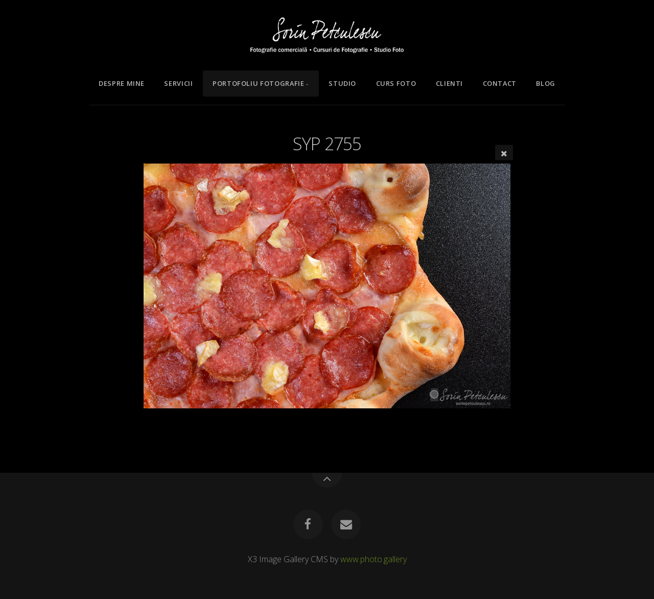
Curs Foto (396, 83)
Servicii (178, 83)
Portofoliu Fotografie (258, 83)
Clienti (449, 83)
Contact (500, 83)
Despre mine (122, 83)
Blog (545, 83)
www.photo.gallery (373, 559)
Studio (342, 83)
